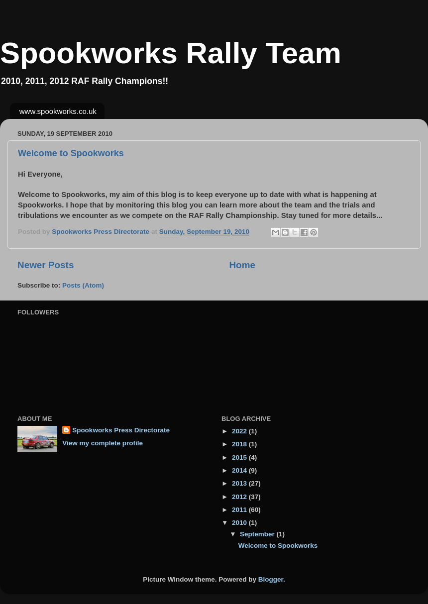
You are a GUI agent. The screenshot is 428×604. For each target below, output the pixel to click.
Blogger (270, 579)
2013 (240, 483)
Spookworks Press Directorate (121, 430)
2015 (240, 457)
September (258, 534)
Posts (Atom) (83, 285)
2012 (240, 497)
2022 (240, 431)
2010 (240, 522)
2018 (240, 444)
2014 (240, 470)
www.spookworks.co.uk (58, 111)
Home (242, 265)
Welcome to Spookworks (71, 153)
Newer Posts (45, 265)
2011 (240, 509)
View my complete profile (102, 443)
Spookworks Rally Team (170, 53)
